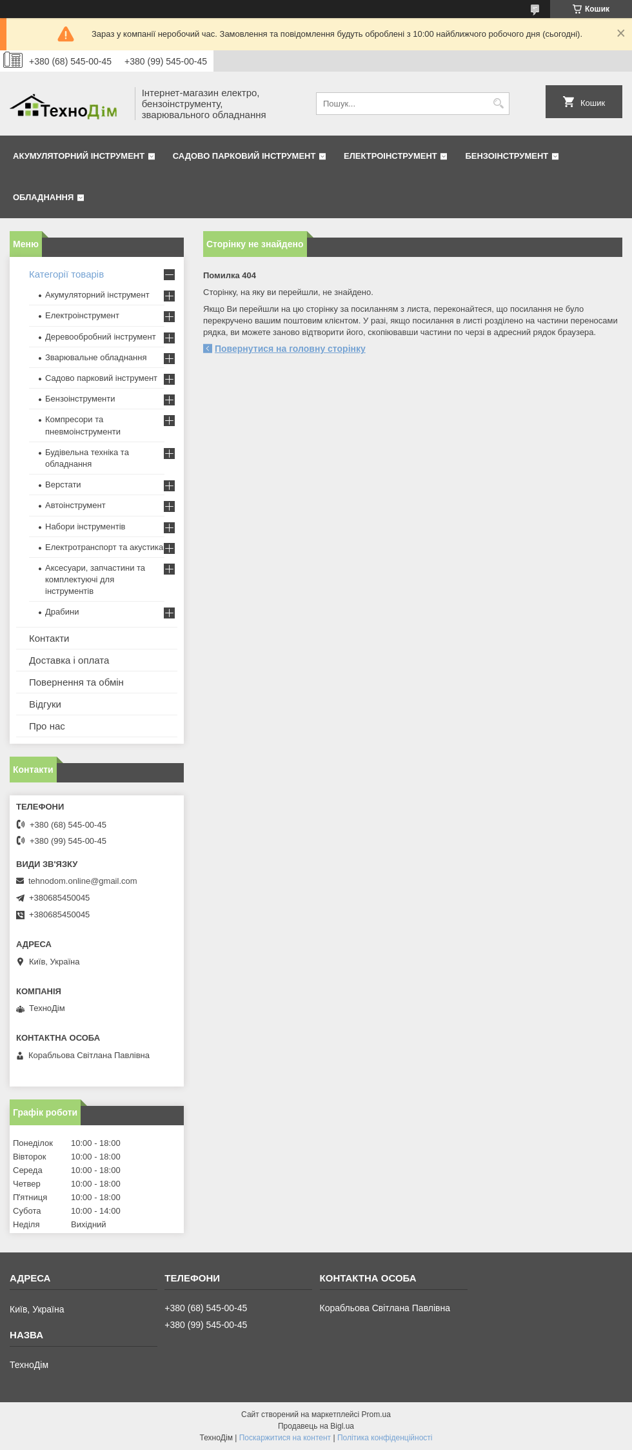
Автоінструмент (75, 505)
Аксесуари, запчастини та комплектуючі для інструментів (95, 579)
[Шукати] (498, 103)
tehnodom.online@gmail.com (82, 881)
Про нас (47, 725)
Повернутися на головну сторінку (290, 348)
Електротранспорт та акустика (104, 547)
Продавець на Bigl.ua (316, 1426)
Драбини (62, 612)
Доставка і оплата (69, 660)
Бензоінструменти (80, 398)
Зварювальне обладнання (96, 357)
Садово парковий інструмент (244, 156)
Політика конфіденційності (385, 1437)
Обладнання (43, 197)
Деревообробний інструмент (100, 337)
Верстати (63, 484)
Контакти (49, 638)
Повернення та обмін (76, 682)
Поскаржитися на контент (285, 1437)
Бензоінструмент (506, 156)
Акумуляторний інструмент (78, 156)
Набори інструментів (85, 526)
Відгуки (45, 704)
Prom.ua (376, 1414)
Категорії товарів (66, 274)
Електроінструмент (390, 156)
